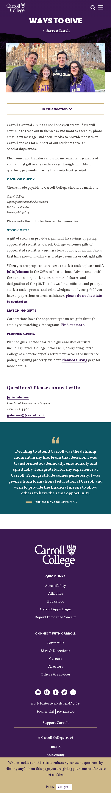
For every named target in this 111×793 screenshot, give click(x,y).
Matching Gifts (21, 310)
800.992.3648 (45, 712)
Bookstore (55, 601)
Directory (55, 666)
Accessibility (55, 585)
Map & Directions (55, 651)
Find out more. (73, 325)
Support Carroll (58, 31)
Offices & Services (56, 674)
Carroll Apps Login (55, 609)
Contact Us (55, 643)
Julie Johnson (18, 272)
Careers (55, 658)
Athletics (55, 593)
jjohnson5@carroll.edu (26, 415)
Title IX (56, 747)
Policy (50, 787)
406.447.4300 (65, 712)
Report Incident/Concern (55, 617)
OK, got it (64, 787)
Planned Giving (21, 333)
